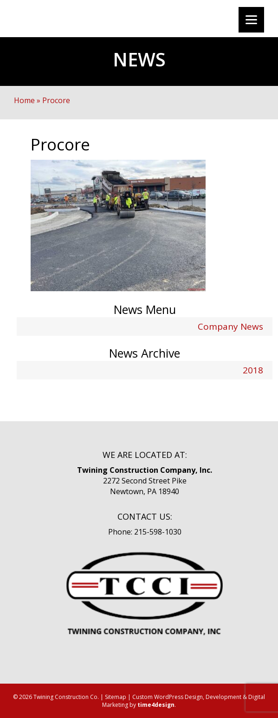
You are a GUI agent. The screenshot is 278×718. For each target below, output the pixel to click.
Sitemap (115, 697)
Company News (230, 326)
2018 (253, 370)
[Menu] (251, 20)
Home (24, 100)
